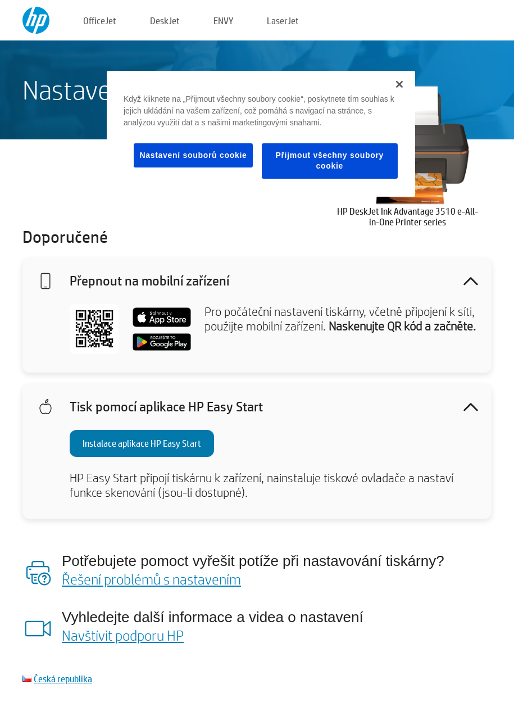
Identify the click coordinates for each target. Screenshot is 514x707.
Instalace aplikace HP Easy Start (142, 443)
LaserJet (283, 20)
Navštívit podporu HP (123, 635)
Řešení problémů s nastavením (151, 579)
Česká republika (63, 678)
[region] (261, 134)
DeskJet (165, 20)
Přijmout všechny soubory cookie (329, 161)
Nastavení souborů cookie (193, 155)
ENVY (223, 20)
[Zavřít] (399, 84)
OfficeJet (99, 20)
